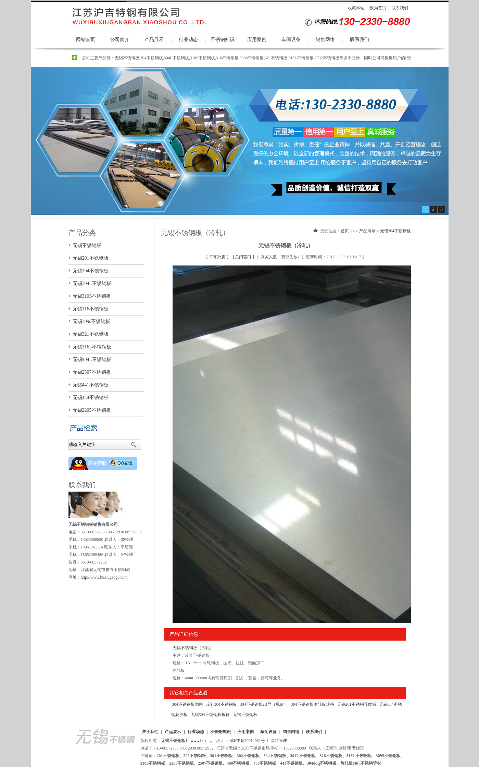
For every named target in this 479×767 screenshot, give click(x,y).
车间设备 (291, 39)
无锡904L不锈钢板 (92, 359)
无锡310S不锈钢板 (92, 296)
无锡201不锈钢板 (91, 258)
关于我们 (150, 731)
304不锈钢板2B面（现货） (264, 704)
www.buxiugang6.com (209, 740)
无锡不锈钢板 (185, 647)
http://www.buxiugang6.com (104, 577)
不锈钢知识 (223, 39)
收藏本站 (356, 7)
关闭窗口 (243, 257)
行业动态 (188, 39)
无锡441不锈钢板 (91, 384)
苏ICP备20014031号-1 (249, 740)
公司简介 (119, 39)
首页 (345, 230)
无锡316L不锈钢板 (92, 346)
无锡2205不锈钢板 (92, 410)
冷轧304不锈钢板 (221, 704)
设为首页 (378, 7)
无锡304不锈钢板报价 (210, 714)
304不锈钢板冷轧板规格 (312, 704)
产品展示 (154, 39)
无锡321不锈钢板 (91, 334)
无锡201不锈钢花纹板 (356, 704)
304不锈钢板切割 (187, 704)
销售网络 (325, 39)
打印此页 (218, 257)
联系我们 (400, 7)
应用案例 (256, 39)
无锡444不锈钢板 (91, 397)
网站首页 (85, 39)
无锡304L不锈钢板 (92, 283)
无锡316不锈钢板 (91, 308)
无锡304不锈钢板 (395, 230)
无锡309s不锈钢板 (91, 321)
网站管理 (278, 740)
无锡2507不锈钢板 (92, 372)
